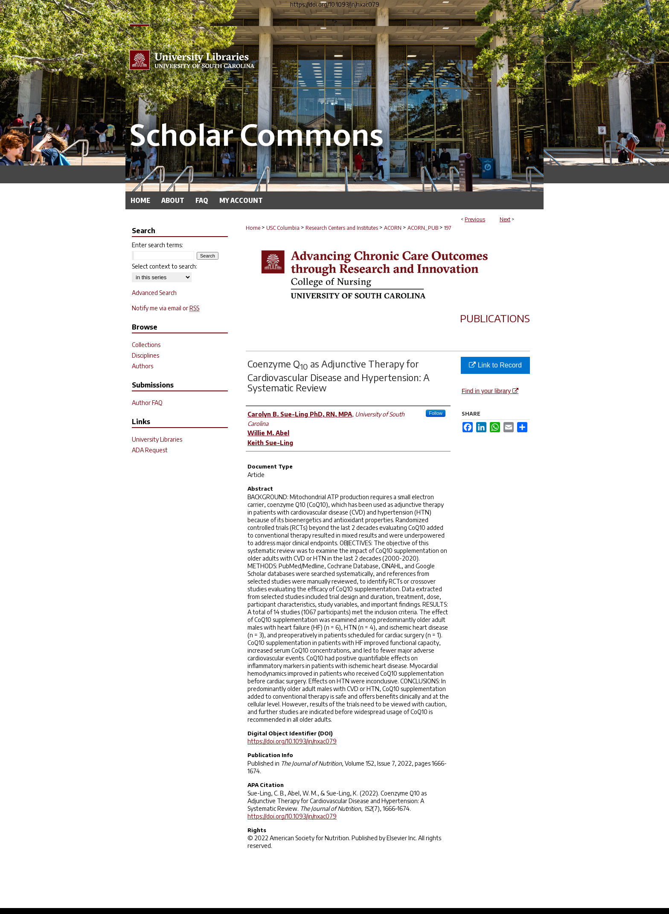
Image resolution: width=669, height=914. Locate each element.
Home (253, 228)
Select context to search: (164, 266)
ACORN (392, 228)
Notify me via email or (165, 308)
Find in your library (490, 391)
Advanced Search (154, 292)
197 (447, 228)
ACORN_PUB (422, 228)
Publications (495, 318)
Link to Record (495, 365)
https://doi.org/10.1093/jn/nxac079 (292, 741)
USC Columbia (283, 228)
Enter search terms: (157, 245)
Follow (435, 413)
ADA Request (150, 450)
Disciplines (145, 355)
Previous (475, 219)
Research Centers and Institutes (341, 228)
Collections (146, 344)
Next (505, 219)
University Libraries (157, 439)
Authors (142, 366)
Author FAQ (147, 402)
